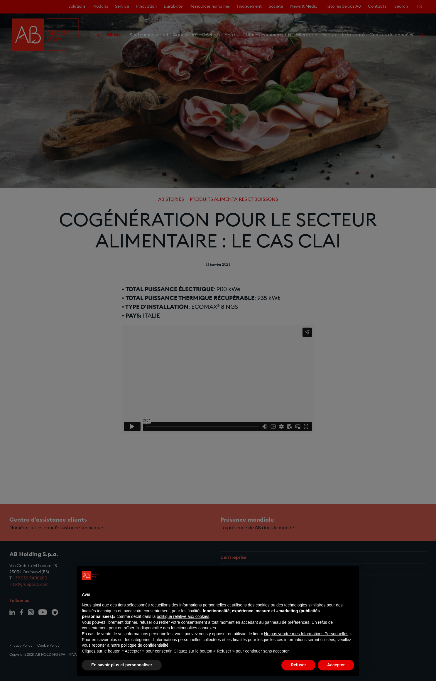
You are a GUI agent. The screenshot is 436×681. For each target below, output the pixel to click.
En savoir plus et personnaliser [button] (121, 665)
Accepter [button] (336, 665)
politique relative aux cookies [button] (183, 616)
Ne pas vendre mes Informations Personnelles (306, 633)
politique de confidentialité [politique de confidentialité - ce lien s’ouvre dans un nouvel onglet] (144, 645)
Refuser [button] (298, 665)
